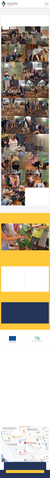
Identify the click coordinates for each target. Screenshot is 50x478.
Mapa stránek (5, 474)
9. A (34, 284)
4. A (10, 284)
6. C (40, 274)
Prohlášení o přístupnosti (22, 474)
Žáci (7, 11)
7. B (40, 277)
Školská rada (8, 309)
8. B (40, 280)
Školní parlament (9, 314)
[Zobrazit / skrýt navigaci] (46, 3)
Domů (2, 11)
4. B (16, 284)
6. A (34, 274)
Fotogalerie (23, 11)
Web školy (46, 472)
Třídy (12, 11)
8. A (34, 280)
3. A (10, 280)
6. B (37, 274)
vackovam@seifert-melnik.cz (9, 382)
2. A (10, 277)
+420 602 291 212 (6, 392)
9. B (40, 284)
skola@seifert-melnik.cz (8, 396)
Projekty (7, 312)
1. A (10, 274)
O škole (7, 307)
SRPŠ (6, 317)
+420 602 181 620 (6, 380)
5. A (10, 287)
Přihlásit (12, 474)
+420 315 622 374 (6, 390)
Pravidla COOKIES (6, 476)
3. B (17, 11)
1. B (16, 274)
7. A (34, 277)
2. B (16, 277)
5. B (16, 287)
